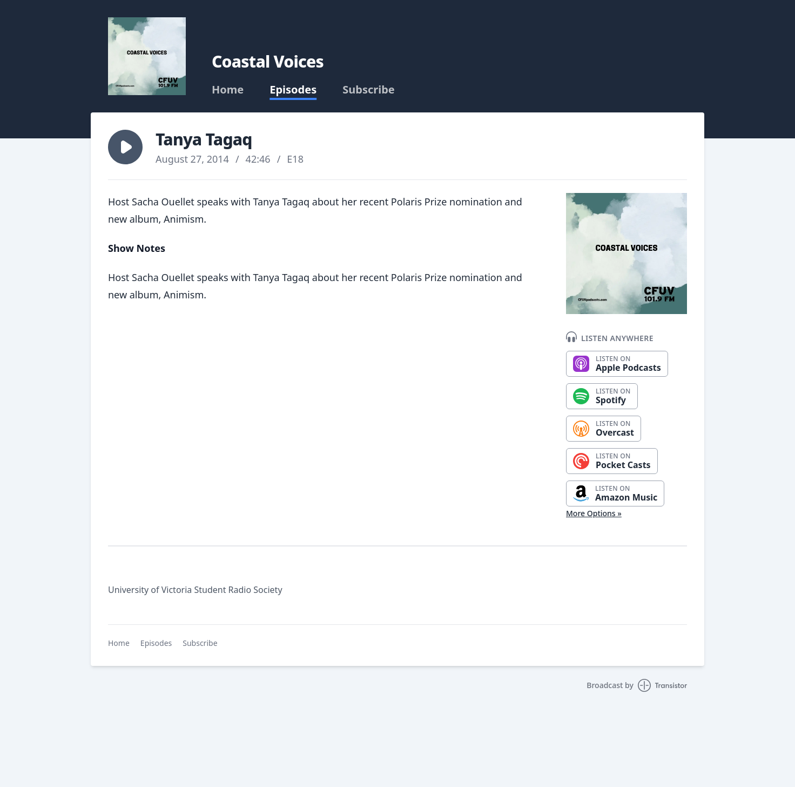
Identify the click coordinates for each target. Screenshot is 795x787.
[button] (125, 147)
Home (228, 89)
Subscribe (368, 89)
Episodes (293, 89)
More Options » (594, 513)
